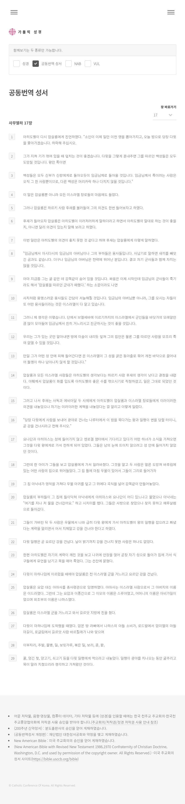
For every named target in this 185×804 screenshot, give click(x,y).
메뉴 (171, 12)
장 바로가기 (168, 106)
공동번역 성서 (51, 63)
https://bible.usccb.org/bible (54, 758)
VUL (97, 63)
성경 (25, 63)
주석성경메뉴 (14, 12)
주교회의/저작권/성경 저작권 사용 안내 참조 (124, 722)
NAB (77, 63)
